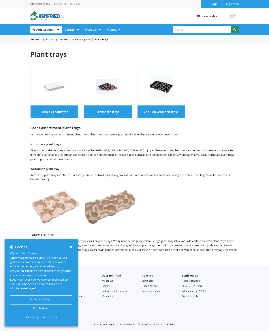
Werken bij (107, 296)
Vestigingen (148, 280)
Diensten (91, 30)
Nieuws (111, 30)
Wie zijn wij (107, 280)
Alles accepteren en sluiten (41, 317)
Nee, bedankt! (41, 308)
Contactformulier (191, 296)
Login (214, 4)
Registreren (232, 4)
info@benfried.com (45, 3)
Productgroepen (43, 30)
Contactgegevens (151, 291)
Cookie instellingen (41, 299)
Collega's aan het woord (114, 291)
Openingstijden (150, 286)
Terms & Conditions (148, 324)
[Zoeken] (235, 29)
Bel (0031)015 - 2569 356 (76, 3)
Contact (70, 30)
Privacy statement (126, 324)
